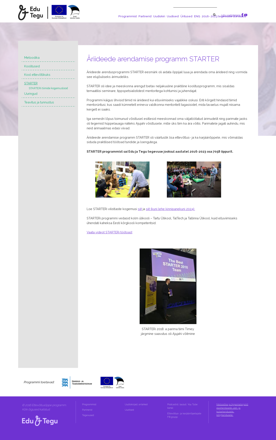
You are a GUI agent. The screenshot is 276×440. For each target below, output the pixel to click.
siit (140, 209)
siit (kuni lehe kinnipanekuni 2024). (170, 209)
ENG (197, 16)
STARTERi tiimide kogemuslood (48, 88)
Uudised (173, 16)
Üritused (186, 16)
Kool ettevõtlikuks (37, 74)
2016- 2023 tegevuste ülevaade (224, 16)
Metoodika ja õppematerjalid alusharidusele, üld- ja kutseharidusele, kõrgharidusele (232, 409)
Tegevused (88, 415)
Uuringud (30, 93)
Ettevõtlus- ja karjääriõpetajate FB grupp (184, 415)
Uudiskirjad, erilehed (136, 404)
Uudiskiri (159, 16)
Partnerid (145, 16)
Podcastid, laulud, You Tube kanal (182, 406)
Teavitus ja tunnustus (39, 102)
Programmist (127, 16)
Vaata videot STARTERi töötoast (109, 232)
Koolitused (32, 66)
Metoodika (32, 57)
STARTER (31, 83)
